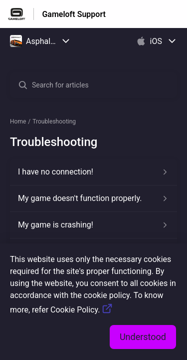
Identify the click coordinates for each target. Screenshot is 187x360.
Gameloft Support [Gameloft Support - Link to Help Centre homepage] (74, 14)
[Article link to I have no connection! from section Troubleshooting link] (93, 172)
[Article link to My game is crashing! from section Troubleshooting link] (93, 225)
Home (18, 121)
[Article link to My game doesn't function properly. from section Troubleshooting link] (93, 198)
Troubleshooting (54, 121)
